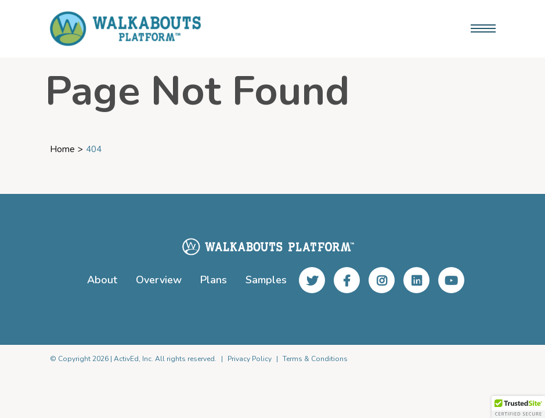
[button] (518, 407)
